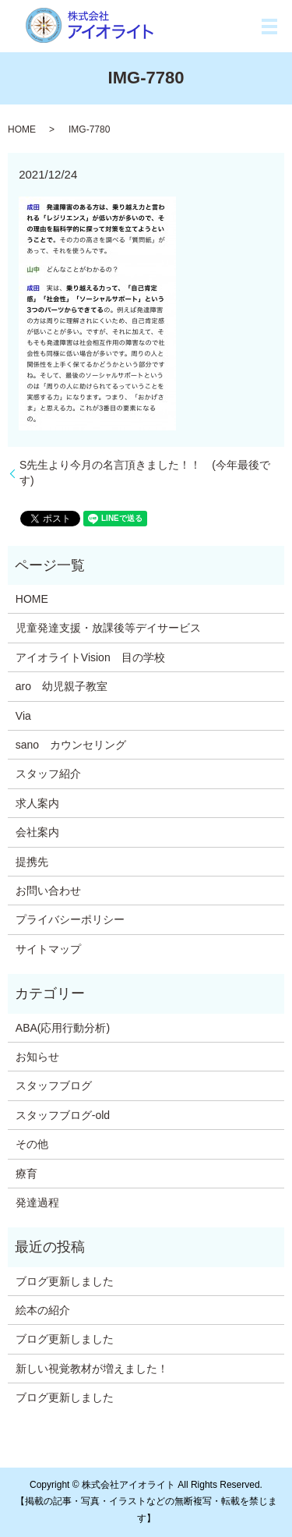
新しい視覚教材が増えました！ (92, 1368)
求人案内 (37, 803)
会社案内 (37, 832)
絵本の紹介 (43, 1310)
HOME (22, 129)
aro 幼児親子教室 (61, 686)
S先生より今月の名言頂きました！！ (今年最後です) (144, 473)
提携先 (32, 861)
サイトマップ (48, 949)
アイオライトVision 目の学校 (90, 657)
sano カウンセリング (71, 744)
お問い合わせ (48, 890)
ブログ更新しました (65, 1281)
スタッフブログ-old (63, 1115)
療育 (26, 1173)
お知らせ (37, 1056)
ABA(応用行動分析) (63, 1028)
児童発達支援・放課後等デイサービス (108, 628)
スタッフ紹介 (48, 773)
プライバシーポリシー (70, 919)
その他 (32, 1144)
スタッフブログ (54, 1085)
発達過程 (37, 1202)
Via (23, 716)
